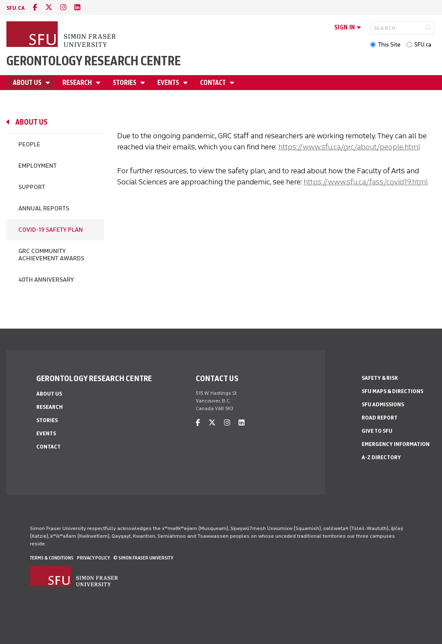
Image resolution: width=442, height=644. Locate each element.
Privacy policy (93, 558)
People (29, 144)
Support (31, 187)
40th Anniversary (46, 279)
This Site (389, 44)
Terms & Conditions (52, 558)
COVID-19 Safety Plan (50, 229)
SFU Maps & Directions (392, 391)
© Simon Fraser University (143, 558)
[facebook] (35, 7)
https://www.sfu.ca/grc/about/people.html (349, 147)
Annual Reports (43, 208)
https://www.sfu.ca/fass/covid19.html (366, 181)
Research (77, 83)
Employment (37, 165)
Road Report (380, 417)
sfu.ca (15, 8)
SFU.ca (422, 44)
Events (168, 83)
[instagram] (63, 7)
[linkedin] (77, 7)
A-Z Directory (381, 457)
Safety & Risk (380, 378)
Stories (125, 83)
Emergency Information (396, 444)
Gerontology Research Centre (93, 61)
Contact (213, 83)
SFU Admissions (383, 404)
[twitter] (48, 7)
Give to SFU (377, 430)
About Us (28, 83)
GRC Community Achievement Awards (51, 255)
